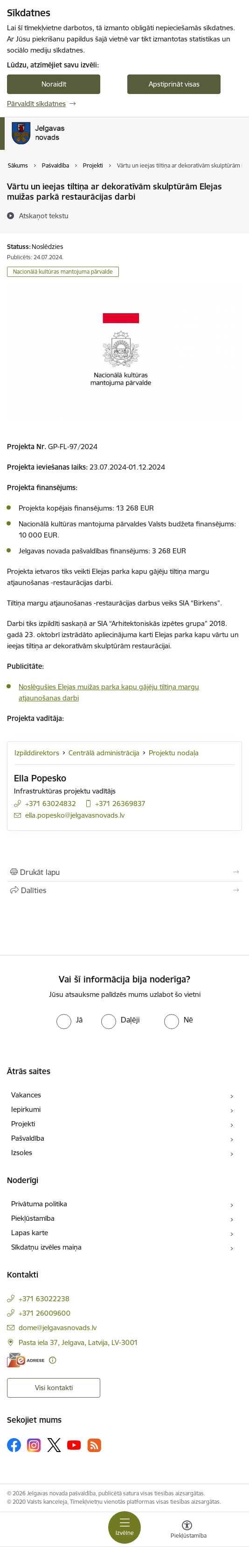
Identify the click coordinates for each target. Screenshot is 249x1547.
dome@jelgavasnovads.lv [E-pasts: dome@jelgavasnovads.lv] (58, 1327)
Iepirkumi (26, 1109)
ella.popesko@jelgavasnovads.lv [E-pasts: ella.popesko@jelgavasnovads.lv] (74, 815)
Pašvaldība (27, 1138)
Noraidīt (54, 84)
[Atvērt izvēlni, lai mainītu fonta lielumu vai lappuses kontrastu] (187, 1530)
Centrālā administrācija (104, 752)
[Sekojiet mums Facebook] (14, 1445)
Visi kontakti (54, 1387)
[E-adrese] (25, 1360)
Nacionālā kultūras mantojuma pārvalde (63, 271)
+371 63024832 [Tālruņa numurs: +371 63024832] (50, 803)
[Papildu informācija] (52, 1360)
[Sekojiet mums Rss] (94, 1445)
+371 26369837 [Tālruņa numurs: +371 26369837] (120, 803)
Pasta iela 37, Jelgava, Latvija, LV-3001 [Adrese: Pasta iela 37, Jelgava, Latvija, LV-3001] (78, 1342)
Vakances (26, 1094)
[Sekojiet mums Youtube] (74, 1444)
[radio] (69, 1019)
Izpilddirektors (36, 752)
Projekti (23, 1123)
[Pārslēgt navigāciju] (124, 1527)
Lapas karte (29, 1232)
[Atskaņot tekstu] (44, 215)
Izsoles (21, 1152)
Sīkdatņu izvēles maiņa (46, 1247)
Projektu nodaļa (174, 752)
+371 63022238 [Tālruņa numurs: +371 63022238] (44, 1298)
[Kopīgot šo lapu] (124, 890)
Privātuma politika (39, 1203)
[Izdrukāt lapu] (124, 872)
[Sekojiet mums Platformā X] (54, 1445)
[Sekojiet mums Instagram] (34, 1445)
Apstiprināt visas (174, 84)
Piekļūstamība (33, 1218)
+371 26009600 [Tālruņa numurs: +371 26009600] (44, 1313)
